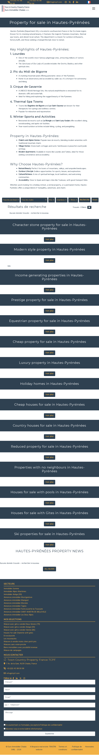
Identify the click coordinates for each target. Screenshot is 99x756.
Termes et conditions (62, 748)
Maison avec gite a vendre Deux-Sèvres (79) (22, 624)
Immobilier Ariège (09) (13, 594)
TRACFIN (52, 746)
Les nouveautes (10, 638)
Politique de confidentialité (51, 725)
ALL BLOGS (49, 569)
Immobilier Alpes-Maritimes (15, 591)
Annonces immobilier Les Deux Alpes (18, 614)
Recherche (84, 199)
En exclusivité (9, 635)
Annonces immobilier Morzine (16, 603)
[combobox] (11, 200)
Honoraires (89, 746)
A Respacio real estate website (39, 748)
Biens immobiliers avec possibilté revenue (20, 647)
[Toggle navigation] (93, 8)
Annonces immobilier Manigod (16, 600)
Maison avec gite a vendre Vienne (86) (19, 630)
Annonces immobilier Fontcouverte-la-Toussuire (23, 609)
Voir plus (49, 239)
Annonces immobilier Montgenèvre (18, 597)
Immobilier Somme (11, 588)
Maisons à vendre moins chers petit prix (20, 641)
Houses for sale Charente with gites (18, 632)
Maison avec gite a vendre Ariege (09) (19, 627)
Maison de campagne (12, 650)
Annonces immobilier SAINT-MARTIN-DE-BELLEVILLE (25, 612)
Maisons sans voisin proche (15, 644)
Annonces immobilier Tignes (15, 606)
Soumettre (49, 733)
